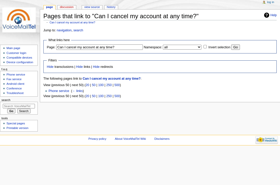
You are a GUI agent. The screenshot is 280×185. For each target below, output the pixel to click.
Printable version (17, 128)
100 (101, 85)
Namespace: (153, 47)
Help (273, 15)
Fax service (14, 79)
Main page (13, 48)
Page (49, 6)
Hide (50, 67)
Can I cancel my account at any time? (72, 22)
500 (117, 85)
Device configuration (19, 62)
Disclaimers (162, 138)
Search (6, 99)
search (78, 30)
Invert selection (219, 47)
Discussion (66, 6)
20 (87, 85)
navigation (64, 30)
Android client (15, 83)
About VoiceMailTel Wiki (130, 138)
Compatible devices (19, 57)
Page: (51, 47)
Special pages (15, 123)
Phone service (59, 91)
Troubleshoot (14, 93)
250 (109, 85)
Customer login (16, 52)
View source (92, 6)
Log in (270, 2)
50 (94, 85)
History (111, 6)
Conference (14, 88)
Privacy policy (97, 138)
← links (77, 91)
